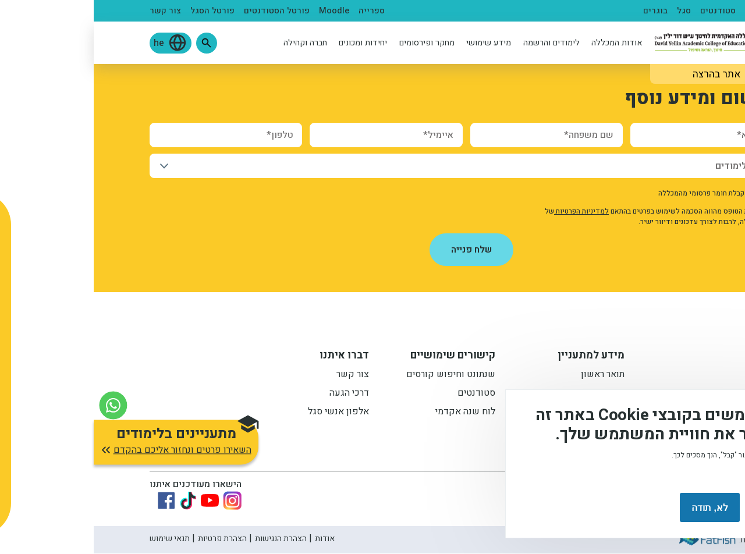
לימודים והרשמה (458, 43)
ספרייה (278, 11)
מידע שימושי (394, 43)
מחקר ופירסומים (333, 43)
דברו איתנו (250, 356)
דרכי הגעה (255, 394)
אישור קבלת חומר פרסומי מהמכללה (617, 193)
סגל (590, 11)
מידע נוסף (697, 475)
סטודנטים (624, 11)
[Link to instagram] (138, 501)
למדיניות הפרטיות (487, 211)
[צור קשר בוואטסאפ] (19, 399)
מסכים (683, 508)
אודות (231, 539)
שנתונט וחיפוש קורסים (357, 376)
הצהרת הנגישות (187, 539)
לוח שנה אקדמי (372, 413)
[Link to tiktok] (94, 501)
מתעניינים (670, 11)
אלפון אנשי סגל (244, 413)
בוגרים (561, 11)
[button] (112, 43)
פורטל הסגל (119, 11)
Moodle (240, 11)
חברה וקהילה (211, 43)
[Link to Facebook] (72, 501)
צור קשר (71, 11)
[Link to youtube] (116, 501)
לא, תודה (616, 508)
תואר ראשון (509, 376)
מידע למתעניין (497, 356)
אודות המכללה (523, 43)
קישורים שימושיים (359, 356)
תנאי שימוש (76, 539)
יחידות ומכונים (269, 43)
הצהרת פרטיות (128, 539)
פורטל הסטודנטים (183, 11)
